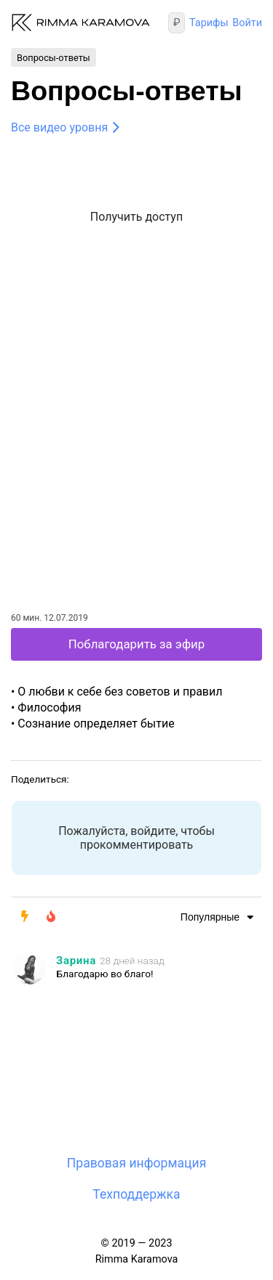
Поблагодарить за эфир (136, 644)
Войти (247, 23)
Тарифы (209, 23)
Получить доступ (136, 217)
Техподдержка (136, 1194)
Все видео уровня (59, 127)
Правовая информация (137, 1163)
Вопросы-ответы (53, 57)
